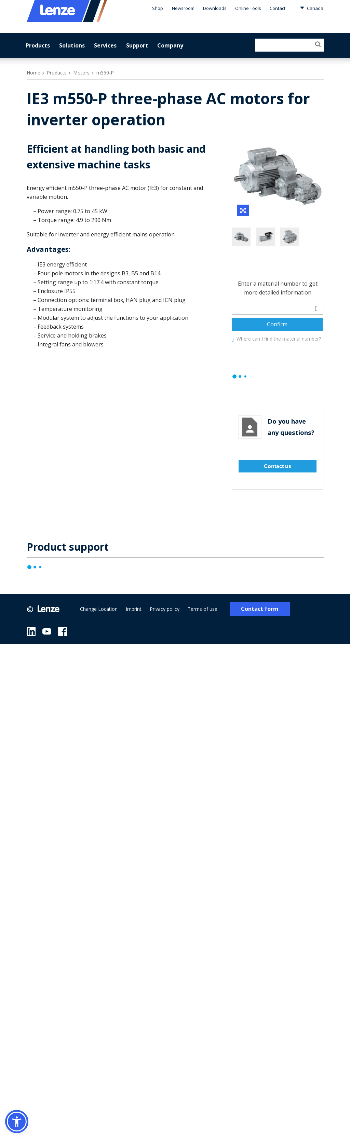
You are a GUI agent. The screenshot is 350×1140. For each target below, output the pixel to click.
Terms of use (205, 639)
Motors (81, 72)
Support (137, 45)
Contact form (262, 639)
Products (38, 45)
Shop (159, 8)
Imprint (134, 639)
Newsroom (185, 8)
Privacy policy (166, 639)
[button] (17, 1121)
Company (170, 45)
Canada (312, 7)
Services (105, 45)
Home (33, 72)
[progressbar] (240, 407)
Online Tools (249, 8)
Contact (278, 8)
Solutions (72, 45)
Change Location (99, 639)
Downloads (216, 8)
